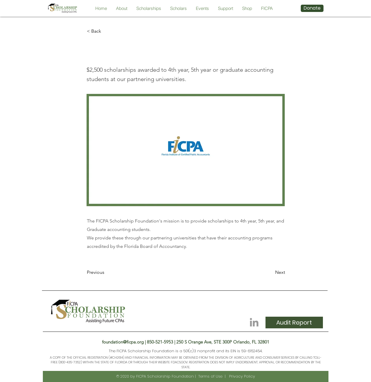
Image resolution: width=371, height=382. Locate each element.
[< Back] (106, 31)
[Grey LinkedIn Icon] (254, 322)
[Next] (270, 272)
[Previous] (106, 272)
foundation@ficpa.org (123, 342)
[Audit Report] (294, 322)
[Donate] (312, 8)
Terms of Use (210, 376)
